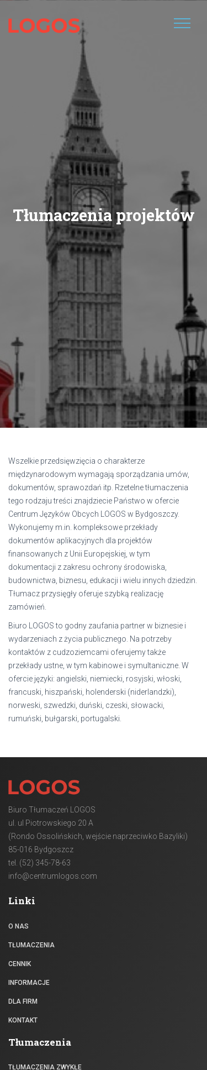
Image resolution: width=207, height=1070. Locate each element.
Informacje (29, 983)
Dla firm (23, 1001)
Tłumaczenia (31, 945)
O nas (18, 926)
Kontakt (23, 1020)
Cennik (19, 964)
